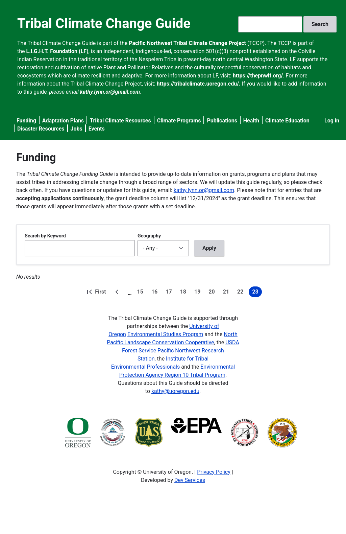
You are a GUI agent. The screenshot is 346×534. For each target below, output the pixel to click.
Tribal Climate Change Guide (104, 23)
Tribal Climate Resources (120, 120)
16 (155, 292)
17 (170, 292)
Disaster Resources (41, 128)
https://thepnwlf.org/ (258, 75)
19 (198, 292)
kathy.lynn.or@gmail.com (204, 190)
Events (97, 128)
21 (227, 292)
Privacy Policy (213, 472)
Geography (149, 235)
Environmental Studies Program (165, 334)
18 (184, 292)
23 (257, 292)
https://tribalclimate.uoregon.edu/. (199, 83)
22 (241, 292)
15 (141, 292)
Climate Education (287, 120)
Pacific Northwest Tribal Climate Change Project (187, 43)
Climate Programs (179, 120)
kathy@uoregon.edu (175, 391)
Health (251, 120)
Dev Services (189, 480)
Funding (26, 120)
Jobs (76, 128)
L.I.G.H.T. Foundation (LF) (57, 51)
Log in (331, 120)
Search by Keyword (45, 235)
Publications (222, 120)
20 (212, 292)
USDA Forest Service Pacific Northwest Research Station (180, 350)
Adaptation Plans (63, 120)
